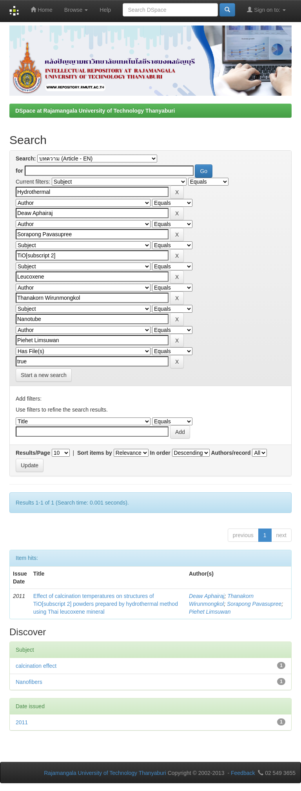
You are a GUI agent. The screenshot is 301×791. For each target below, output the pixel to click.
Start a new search (44, 375)
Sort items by (94, 453)
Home (41, 9)
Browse (76, 10)
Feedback (243, 773)
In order (160, 453)
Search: (26, 158)
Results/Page (33, 453)
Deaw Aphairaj (207, 596)
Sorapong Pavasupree (254, 604)
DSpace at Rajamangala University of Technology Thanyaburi (95, 111)
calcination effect (36, 666)
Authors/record (230, 453)
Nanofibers (29, 682)
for (19, 171)
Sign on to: (266, 9)
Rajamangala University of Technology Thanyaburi (105, 773)
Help (105, 10)
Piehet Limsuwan (210, 612)
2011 (22, 722)
